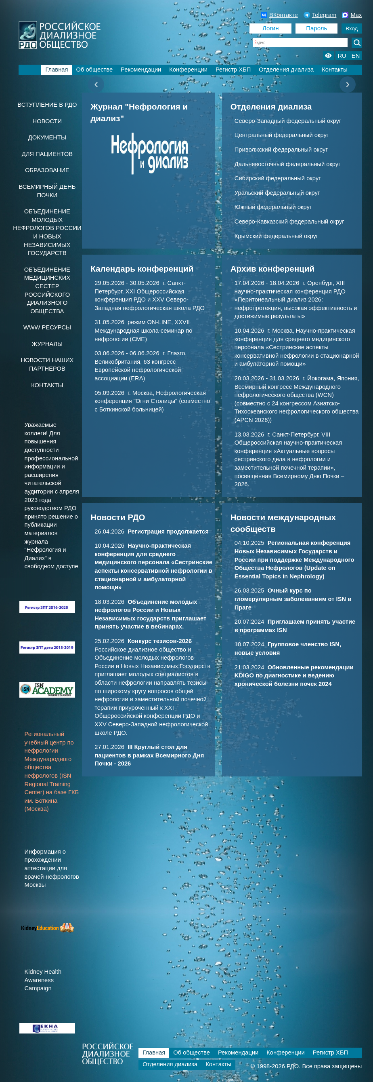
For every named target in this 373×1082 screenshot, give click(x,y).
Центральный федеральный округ (282, 135)
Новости (47, 121)
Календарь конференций (141, 268)
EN (356, 56)
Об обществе (94, 69)
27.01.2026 (149, 755)
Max (352, 15)
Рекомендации (141, 69)
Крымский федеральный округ (277, 236)
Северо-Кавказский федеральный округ (289, 221)
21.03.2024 (294, 675)
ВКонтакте (279, 15)
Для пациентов (47, 154)
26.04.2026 (151, 531)
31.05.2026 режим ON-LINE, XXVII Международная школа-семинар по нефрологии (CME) (143, 330)
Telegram (320, 15)
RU (341, 56)
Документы (47, 137)
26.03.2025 (293, 598)
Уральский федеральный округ (277, 193)
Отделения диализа (286, 69)
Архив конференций (272, 268)
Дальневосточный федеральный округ (288, 164)
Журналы (47, 344)
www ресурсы (47, 327)
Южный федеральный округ (273, 207)
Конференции (188, 69)
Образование (47, 170)
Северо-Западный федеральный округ (288, 121)
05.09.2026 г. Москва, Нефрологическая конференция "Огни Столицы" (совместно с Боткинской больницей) (152, 401)
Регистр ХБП (233, 69)
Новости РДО (117, 517)
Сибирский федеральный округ (278, 178)
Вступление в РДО (47, 104)
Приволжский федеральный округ (281, 149)
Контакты (335, 69)
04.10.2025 (294, 559)
